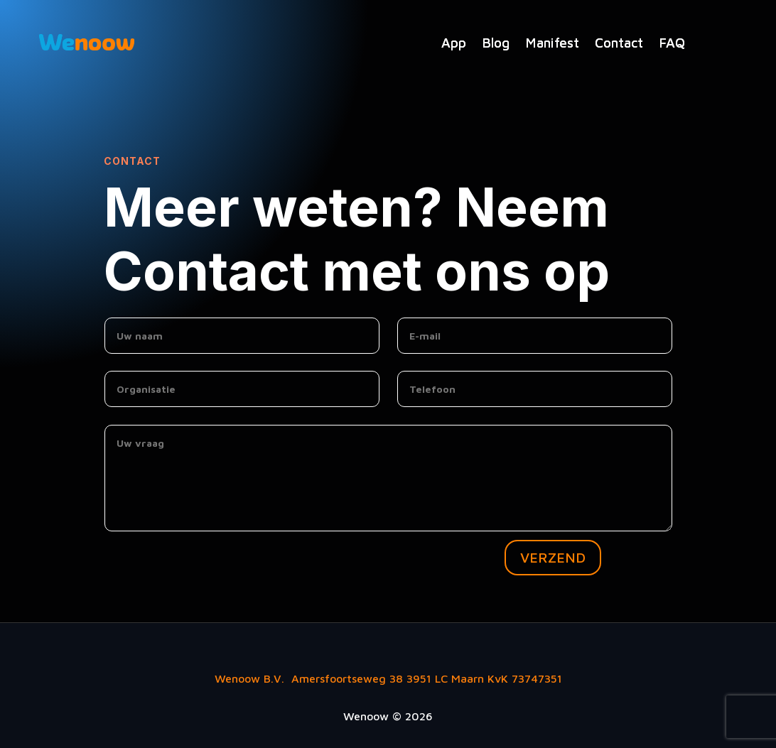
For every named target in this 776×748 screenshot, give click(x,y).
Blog (496, 42)
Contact (619, 42)
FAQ (672, 42)
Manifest (552, 42)
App (453, 42)
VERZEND (553, 557)
